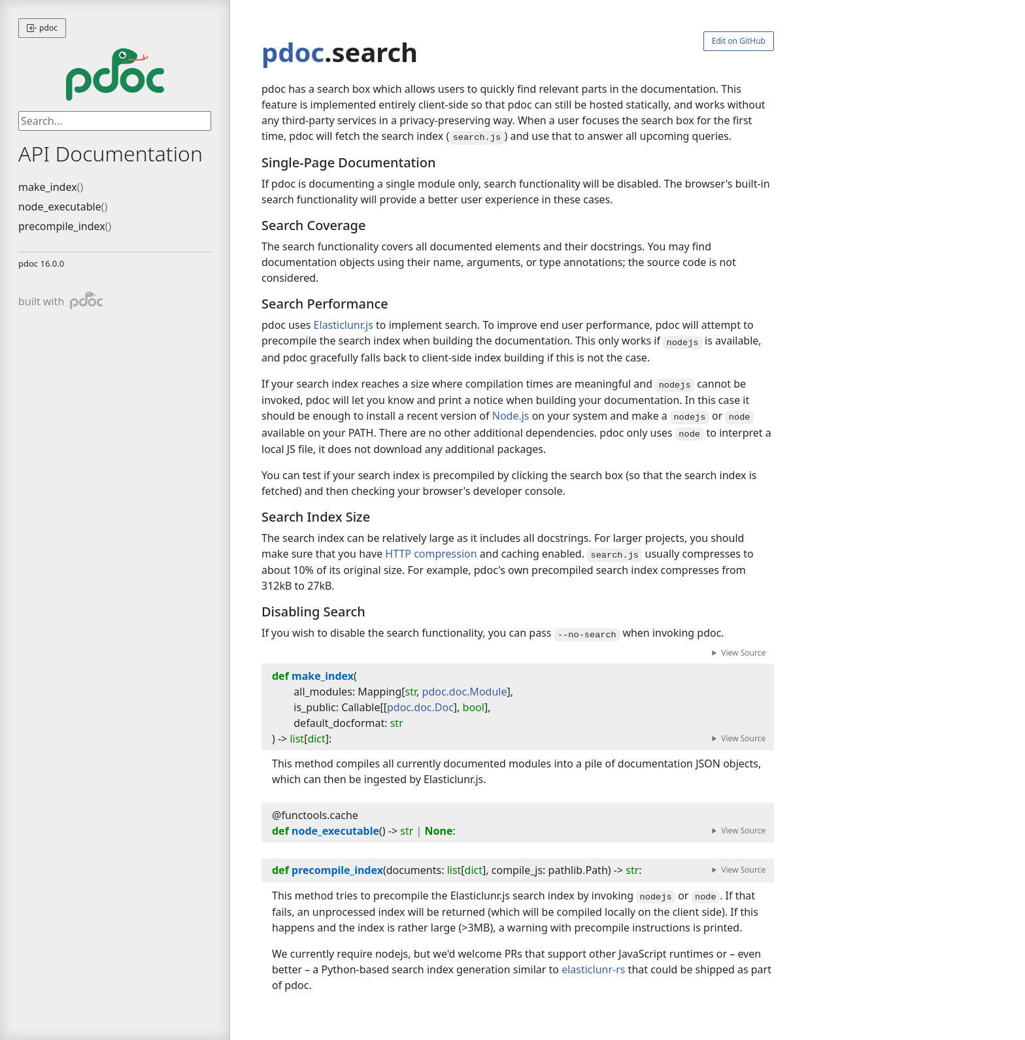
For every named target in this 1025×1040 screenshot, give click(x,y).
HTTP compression (431, 553)
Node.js (510, 416)
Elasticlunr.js (343, 325)
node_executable (59, 206)
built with (60, 300)
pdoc (42, 27)
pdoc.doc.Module (464, 691)
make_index (47, 187)
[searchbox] (114, 121)
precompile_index (61, 226)
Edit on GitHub (738, 40)
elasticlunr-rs (593, 969)
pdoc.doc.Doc (420, 707)
